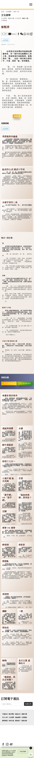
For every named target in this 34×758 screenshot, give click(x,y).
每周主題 (11, 720)
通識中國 (24, 714)
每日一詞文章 (7, 238)
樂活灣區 (11, 714)
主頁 (2, 11)
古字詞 (5, 40)
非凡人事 (5, 717)
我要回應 (17, 116)
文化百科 (18, 18)
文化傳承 (4, 18)
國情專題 (5, 720)
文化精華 (8, 11)
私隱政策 (4, 755)
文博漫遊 (4, 20)
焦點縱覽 (17, 717)
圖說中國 (11, 18)
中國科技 (5, 714)
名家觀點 (24, 717)
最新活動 (24, 720)
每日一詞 (16, 11)
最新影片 (17, 720)
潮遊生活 (17, 714)
